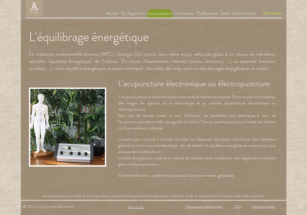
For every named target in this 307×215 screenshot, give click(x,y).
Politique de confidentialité (204, 206)
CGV (237, 206)
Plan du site (136, 207)
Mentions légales (263, 206)
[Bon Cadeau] (273, 13)
